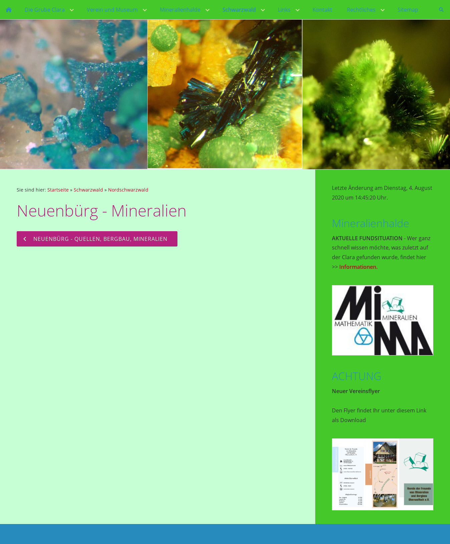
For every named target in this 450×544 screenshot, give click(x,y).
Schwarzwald (88, 190)
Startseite (58, 190)
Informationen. (358, 267)
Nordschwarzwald (128, 190)
